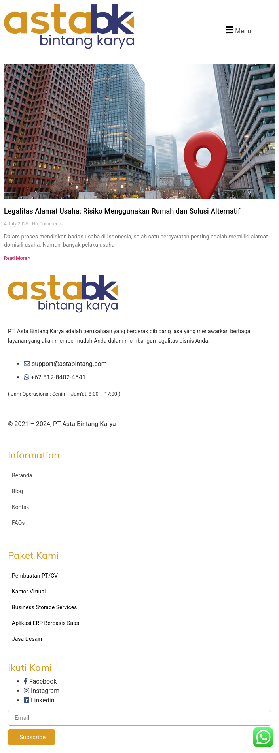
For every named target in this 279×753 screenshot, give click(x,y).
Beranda (22, 475)
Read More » (17, 258)
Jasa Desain (27, 639)
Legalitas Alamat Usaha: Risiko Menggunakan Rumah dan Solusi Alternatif (122, 211)
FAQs (18, 523)
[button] (237, 30)
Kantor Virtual (29, 591)
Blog (17, 491)
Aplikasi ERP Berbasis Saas (45, 623)
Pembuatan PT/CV (35, 576)
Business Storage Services (44, 607)
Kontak (20, 507)
